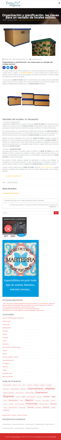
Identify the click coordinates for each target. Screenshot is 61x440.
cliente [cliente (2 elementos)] (23, 385)
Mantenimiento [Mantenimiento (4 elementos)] (13, 400)
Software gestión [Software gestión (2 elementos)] (22, 407)
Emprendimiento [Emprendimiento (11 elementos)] (35, 388)
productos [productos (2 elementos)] (11, 404)
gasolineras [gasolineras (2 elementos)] (39, 396)
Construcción (6, 324)
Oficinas (4, 354)
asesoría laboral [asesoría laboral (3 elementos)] (7, 385)
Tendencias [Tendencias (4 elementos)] (46, 407)
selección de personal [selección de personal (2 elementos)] (43, 404)
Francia (4, 341)
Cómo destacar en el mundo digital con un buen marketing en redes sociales (23, 310)
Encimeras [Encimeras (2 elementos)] (18, 396)
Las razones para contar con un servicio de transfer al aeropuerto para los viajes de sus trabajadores (33, 205)
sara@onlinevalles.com (21, 59)
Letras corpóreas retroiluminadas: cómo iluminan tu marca (18, 307)
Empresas (5, 331)
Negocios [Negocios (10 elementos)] (29, 400)
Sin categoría (5, 363)
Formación (5, 337)
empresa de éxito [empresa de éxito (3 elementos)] (30, 392)
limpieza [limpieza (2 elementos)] (5, 400)
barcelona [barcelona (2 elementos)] (15, 385)
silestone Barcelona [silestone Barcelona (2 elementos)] (13, 407)
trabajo (4, 370)
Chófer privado (6, 321)
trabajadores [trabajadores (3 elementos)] (6, 410)
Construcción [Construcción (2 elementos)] (49, 385)
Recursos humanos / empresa (10, 357)
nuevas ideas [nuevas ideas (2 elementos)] (38, 400)
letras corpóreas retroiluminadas (11, 347)
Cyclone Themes (52, 436)
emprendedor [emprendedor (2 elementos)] (6, 389)
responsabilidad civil (8, 360)
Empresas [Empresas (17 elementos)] (8, 396)
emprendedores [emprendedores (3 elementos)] (15, 389)
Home (4, 20)
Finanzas (4, 334)
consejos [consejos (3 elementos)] (42, 385)
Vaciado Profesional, (46, 167)
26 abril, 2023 (8, 59)
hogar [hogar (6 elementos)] (53, 396)
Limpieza (4, 350)
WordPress (38, 436)
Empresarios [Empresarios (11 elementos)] (41, 392)
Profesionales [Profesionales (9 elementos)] (32, 403)
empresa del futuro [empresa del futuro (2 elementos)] (20, 392)
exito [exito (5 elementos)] (23, 397)
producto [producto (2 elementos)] (5, 404)
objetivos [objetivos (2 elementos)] (53, 400)
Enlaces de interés (22, 415)
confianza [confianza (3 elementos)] (35, 385)
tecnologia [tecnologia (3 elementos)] (38, 407)
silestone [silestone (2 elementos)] (5, 407)
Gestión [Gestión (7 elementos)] (47, 396)
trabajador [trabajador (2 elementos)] (53, 407)
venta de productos (7, 376)
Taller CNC (5, 367)
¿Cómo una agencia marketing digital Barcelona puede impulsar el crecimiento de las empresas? (28, 303)
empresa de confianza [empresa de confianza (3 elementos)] (8, 392)
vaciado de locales (12, 20)
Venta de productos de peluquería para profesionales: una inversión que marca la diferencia (27, 305)
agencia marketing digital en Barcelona (13, 318)
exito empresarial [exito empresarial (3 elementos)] (31, 396)
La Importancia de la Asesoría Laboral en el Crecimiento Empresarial (20, 308)
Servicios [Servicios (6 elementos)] (53, 404)
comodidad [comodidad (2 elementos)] (29, 385)
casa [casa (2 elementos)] (19, 385)
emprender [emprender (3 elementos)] (23, 389)
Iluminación (5, 344)
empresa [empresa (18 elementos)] (50, 388)
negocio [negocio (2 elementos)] (21, 400)
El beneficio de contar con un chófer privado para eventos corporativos (24, 200)
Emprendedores (6, 327)
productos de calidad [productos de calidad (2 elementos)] (19, 404)
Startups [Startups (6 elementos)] (31, 407)
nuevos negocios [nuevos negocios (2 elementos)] (45, 400)
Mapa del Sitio (6, 415)
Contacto (13, 415)
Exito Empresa (16, 436)
